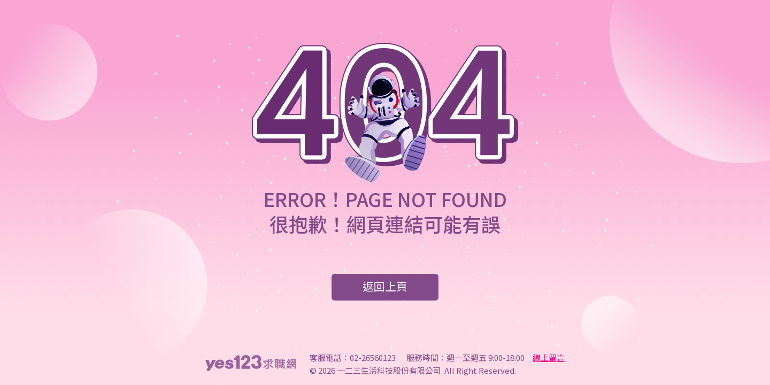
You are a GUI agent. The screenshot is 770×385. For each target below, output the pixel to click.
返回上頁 (385, 286)
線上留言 (549, 357)
